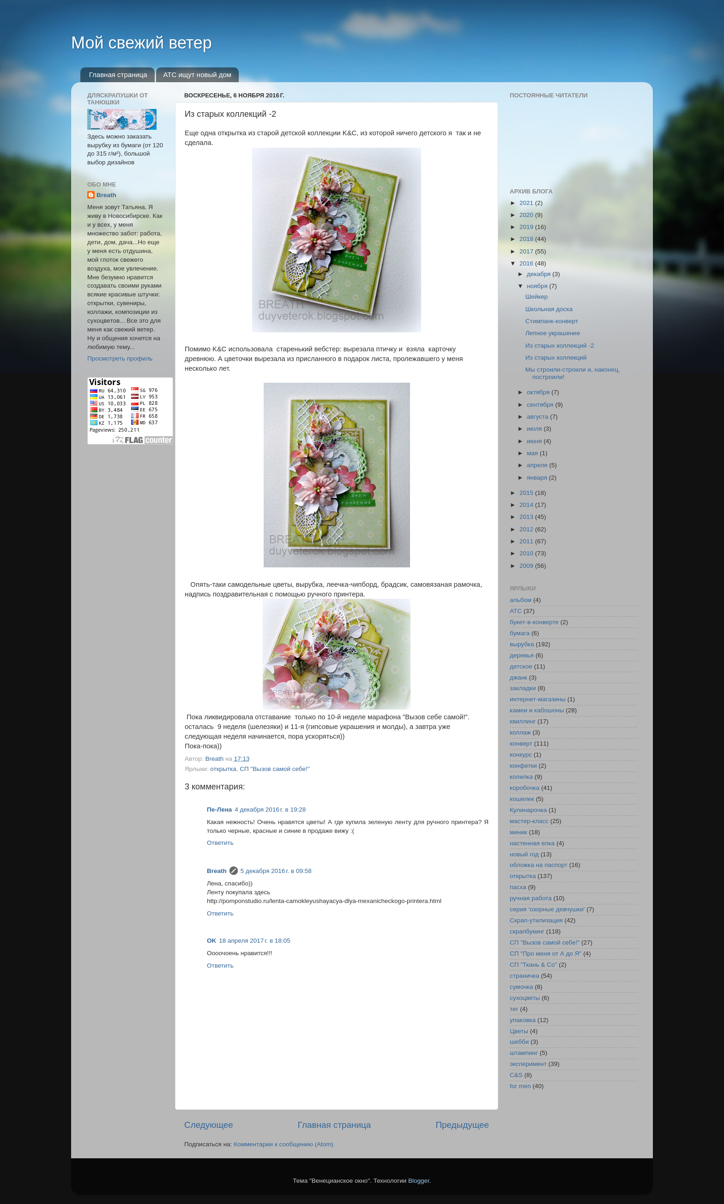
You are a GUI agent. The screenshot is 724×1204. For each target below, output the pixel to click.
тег (514, 1008)
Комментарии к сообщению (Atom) (283, 1144)
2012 (527, 529)
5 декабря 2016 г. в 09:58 (276, 870)
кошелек (522, 798)
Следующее (208, 1125)
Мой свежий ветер (141, 42)
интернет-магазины (538, 699)
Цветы (519, 1031)
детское (521, 666)
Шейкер (536, 296)
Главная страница (118, 74)
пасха (518, 887)
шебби (519, 1041)
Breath (217, 870)
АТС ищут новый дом (197, 74)
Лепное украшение (552, 333)
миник (518, 832)
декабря (539, 274)
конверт (521, 743)
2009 (527, 565)
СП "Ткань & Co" (533, 964)
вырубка (522, 644)
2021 (527, 202)
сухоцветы (525, 997)
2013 (527, 516)
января (538, 477)
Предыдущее (462, 1125)
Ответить (220, 842)
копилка (521, 776)
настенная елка (532, 843)
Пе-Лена (219, 809)
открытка (223, 768)
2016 (527, 263)
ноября (538, 286)
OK (211, 940)
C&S (516, 1075)
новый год (524, 854)
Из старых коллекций (556, 357)
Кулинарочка (528, 810)
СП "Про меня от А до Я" (545, 953)
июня (535, 441)
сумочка (521, 986)
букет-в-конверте (534, 622)
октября (539, 392)
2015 (527, 492)
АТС (516, 611)
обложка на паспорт (538, 864)
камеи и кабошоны (537, 710)
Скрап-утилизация (536, 920)
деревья (522, 655)
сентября (541, 404)
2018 (527, 238)
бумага (520, 633)
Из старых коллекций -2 (559, 345)
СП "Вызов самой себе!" (274, 768)
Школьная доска (549, 309)
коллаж (520, 732)
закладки (523, 688)
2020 (527, 214)
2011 (527, 541)
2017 (527, 251)
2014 (527, 504)
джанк (518, 677)
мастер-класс (529, 821)
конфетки (523, 765)
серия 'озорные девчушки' (547, 909)
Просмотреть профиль (120, 358)
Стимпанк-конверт (551, 321)
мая (533, 453)
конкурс (521, 754)
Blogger (418, 1180)
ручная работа (531, 898)
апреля (538, 465)
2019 (527, 226)
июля (535, 428)
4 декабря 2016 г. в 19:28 (270, 809)
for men (520, 1086)
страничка (524, 975)
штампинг (524, 1052)
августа (538, 416)
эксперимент (528, 1063)
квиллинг (523, 721)
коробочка (524, 787)
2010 (527, 553)
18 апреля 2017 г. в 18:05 (254, 940)
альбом (520, 599)
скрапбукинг (527, 931)
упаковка (523, 1020)
